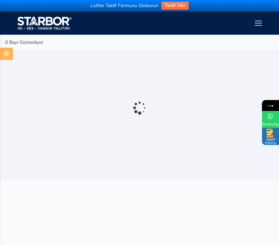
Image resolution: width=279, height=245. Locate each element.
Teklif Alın (175, 6)
